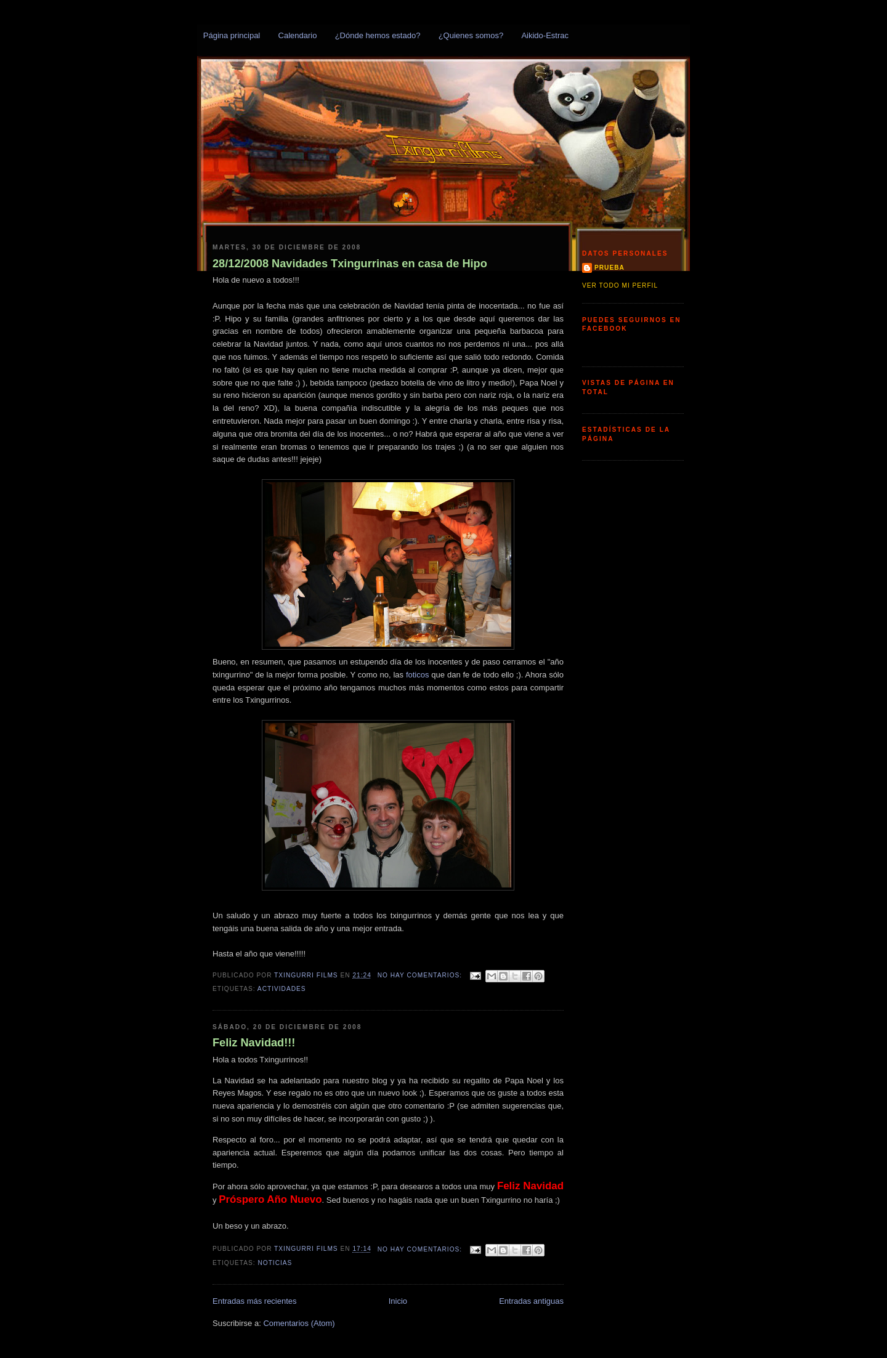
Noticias (274, 1262)
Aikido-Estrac (545, 35)
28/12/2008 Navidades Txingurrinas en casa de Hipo (350, 263)
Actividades (281, 988)
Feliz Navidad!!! (254, 1043)
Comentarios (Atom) (298, 1323)
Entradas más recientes (255, 1301)
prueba (609, 267)
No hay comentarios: (421, 975)
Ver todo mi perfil (620, 285)
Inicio (398, 1301)
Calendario (297, 35)
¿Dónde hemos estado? (378, 35)
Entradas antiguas (531, 1301)
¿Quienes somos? (471, 35)
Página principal (232, 35)
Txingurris (225, 60)
